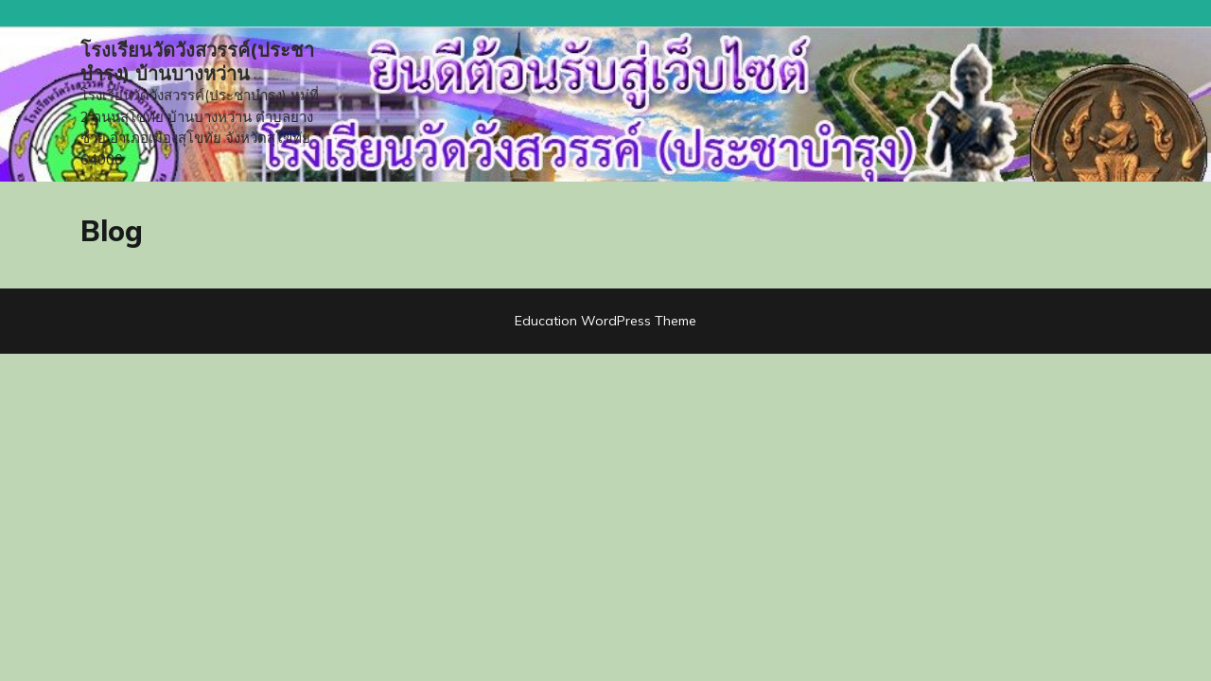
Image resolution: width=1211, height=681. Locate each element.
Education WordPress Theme (605, 320)
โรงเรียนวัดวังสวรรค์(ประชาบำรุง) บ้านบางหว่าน (197, 61)
